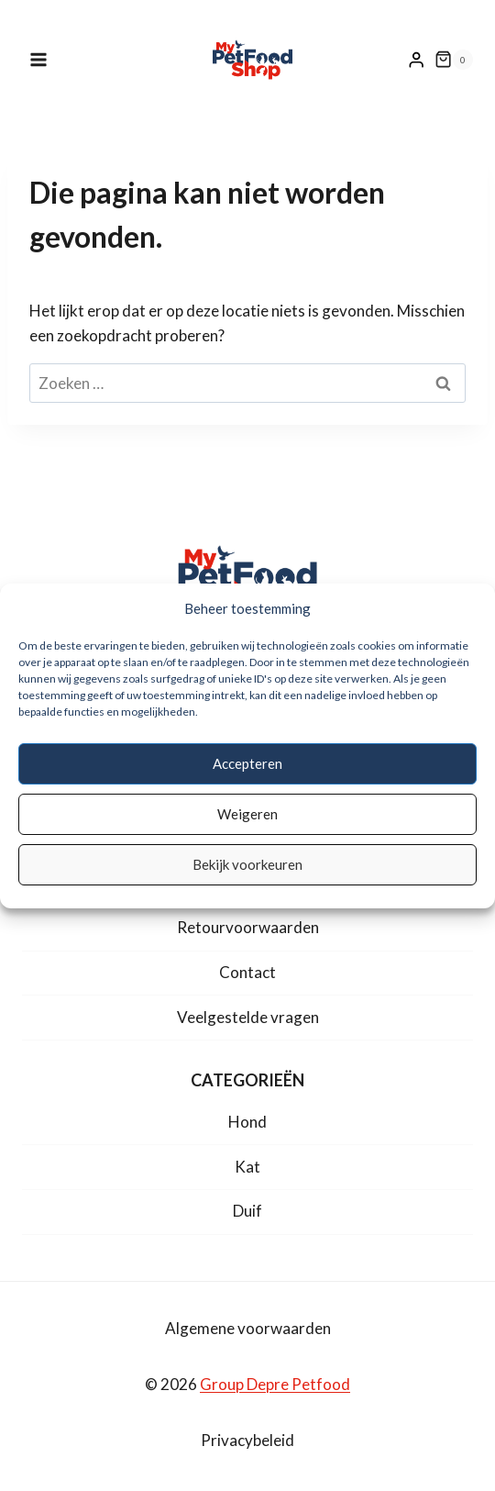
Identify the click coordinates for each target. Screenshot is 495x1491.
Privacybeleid (247, 1440)
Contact (247, 972)
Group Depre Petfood (275, 1384)
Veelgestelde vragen (248, 1017)
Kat (247, 1166)
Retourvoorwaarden (248, 927)
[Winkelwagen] (453, 60)
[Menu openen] (47, 59)
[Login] (416, 60)
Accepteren (247, 763)
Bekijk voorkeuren (247, 864)
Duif (247, 1210)
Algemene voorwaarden (248, 1328)
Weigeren (247, 814)
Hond (247, 1121)
